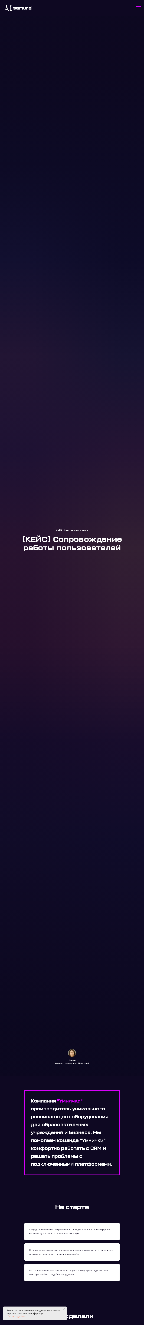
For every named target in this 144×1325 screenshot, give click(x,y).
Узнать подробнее (16, 1316)
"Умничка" (69, 1101)
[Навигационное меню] (138, 7)
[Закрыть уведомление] (64, 1308)
